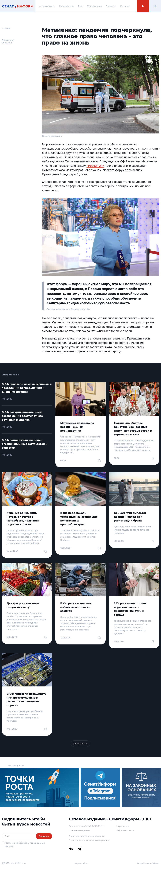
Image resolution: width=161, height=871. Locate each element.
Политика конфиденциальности (86, 836)
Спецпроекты (66, 6)
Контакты (125, 6)
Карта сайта (81, 863)
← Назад (6, 28)
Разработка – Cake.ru (148, 863)
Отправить (44, 836)
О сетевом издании (79, 830)
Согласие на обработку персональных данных (25, 844)
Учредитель (122, 826)
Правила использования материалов (89, 840)
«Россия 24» (95, 165)
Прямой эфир (94, 6)
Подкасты (111, 6)
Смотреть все (80, 743)
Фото (80, 6)
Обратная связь (125, 830)
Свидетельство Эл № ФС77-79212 (86, 826)
